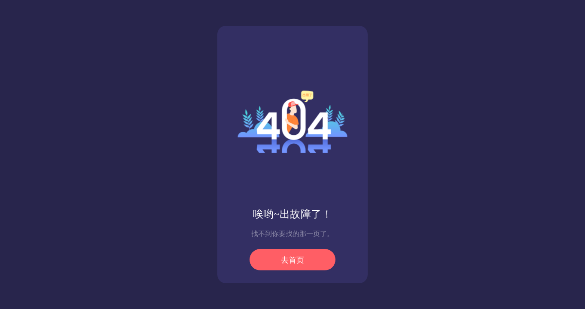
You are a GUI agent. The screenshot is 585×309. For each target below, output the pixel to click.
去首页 (292, 260)
